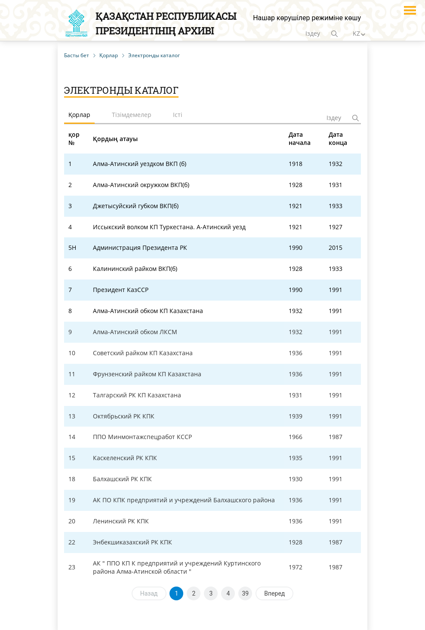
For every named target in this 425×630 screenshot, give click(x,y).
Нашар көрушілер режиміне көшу (307, 18)
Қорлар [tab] (79, 115)
